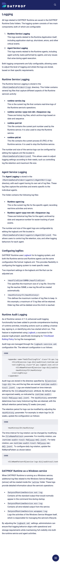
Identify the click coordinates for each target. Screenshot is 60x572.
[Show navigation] (55, 558)
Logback (28, 255)
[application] (59, 571)
